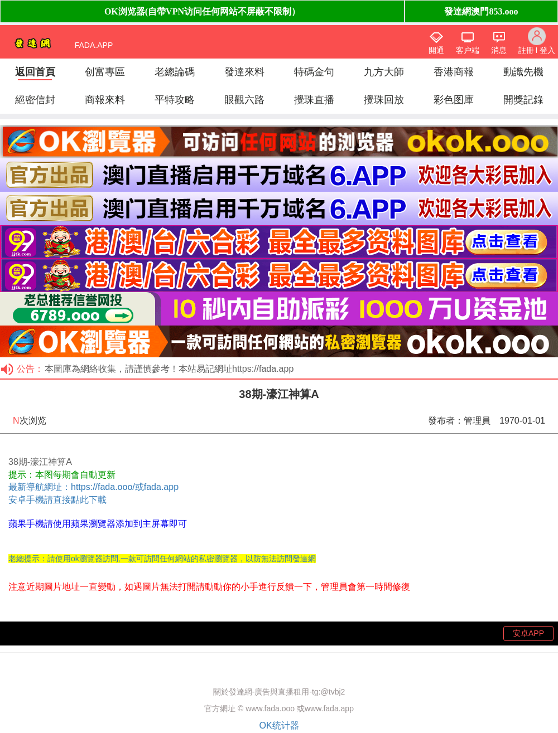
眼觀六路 (244, 99)
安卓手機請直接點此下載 (57, 499)
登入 (547, 50)
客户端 (467, 50)
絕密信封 (35, 99)
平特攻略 (175, 99)
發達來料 (244, 71)
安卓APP (528, 633)
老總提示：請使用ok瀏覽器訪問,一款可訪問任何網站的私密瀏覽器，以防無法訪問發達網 (162, 558)
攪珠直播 (314, 99)
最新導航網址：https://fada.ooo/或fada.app (93, 487)
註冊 (526, 50)
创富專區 (105, 71)
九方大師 (384, 71)
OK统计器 (279, 725)
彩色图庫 (454, 99)
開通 (436, 50)
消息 (499, 50)
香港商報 (454, 71)
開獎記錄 (523, 99)
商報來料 (105, 99)
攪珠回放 (384, 99)
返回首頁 (35, 71)
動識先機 (523, 71)
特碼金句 (314, 71)
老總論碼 (175, 71)
